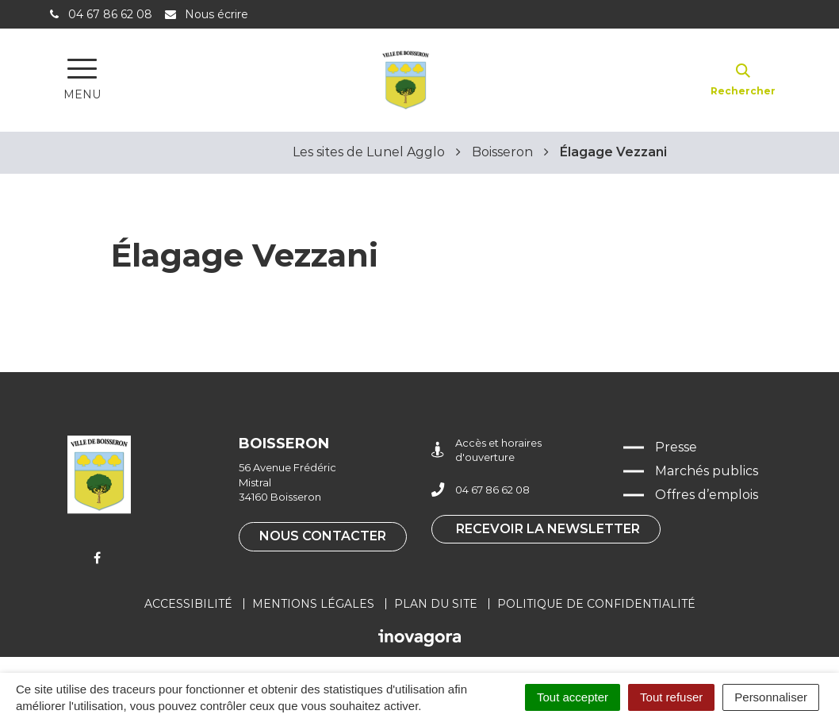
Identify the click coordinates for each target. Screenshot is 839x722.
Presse (676, 447)
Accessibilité (188, 604)
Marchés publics (706, 470)
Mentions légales (313, 604)
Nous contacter (322, 535)
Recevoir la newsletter (548, 528)
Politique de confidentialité (596, 604)
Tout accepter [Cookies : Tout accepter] (572, 697)
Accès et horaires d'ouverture (486, 450)
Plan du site (435, 604)
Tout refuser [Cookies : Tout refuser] (671, 697)
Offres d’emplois (706, 494)
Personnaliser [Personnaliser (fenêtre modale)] (770, 697)
